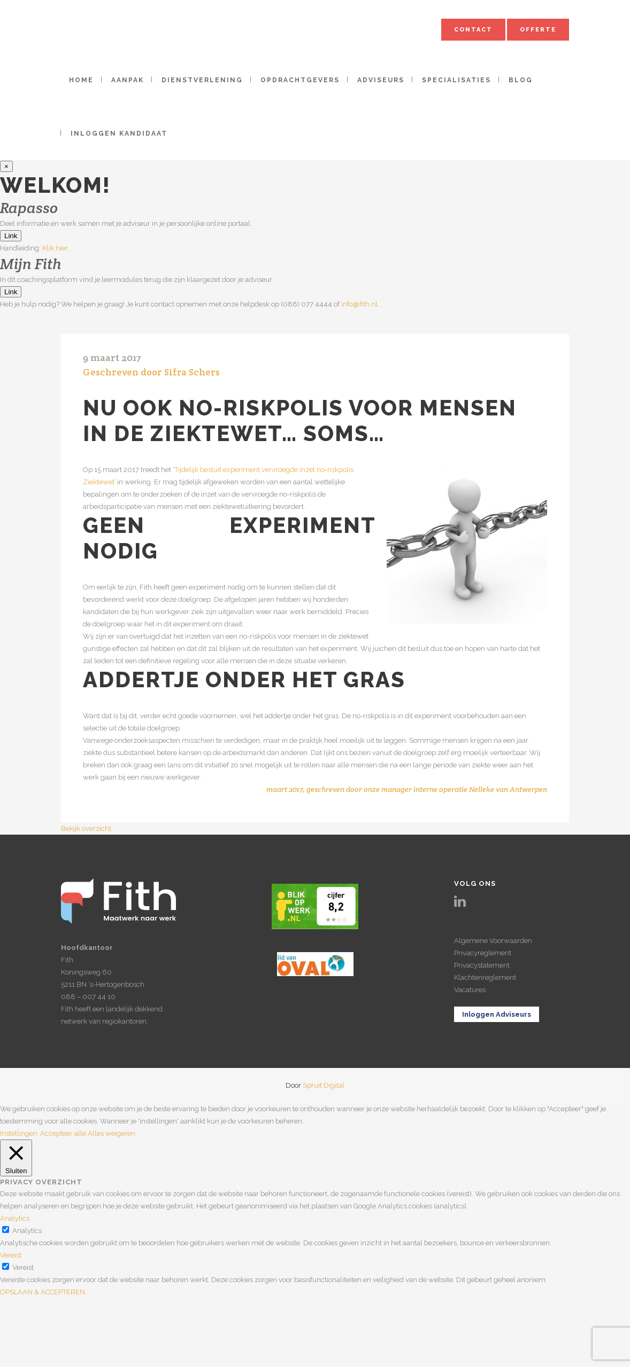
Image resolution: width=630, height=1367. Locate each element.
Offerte (538, 29)
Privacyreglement (482, 953)
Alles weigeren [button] (111, 1133)
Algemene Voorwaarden (493, 941)
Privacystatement (482, 965)
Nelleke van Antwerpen (508, 789)
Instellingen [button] (18, 1133)
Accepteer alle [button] (63, 1133)
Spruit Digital (323, 1085)
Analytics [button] (14, 1218)
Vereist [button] (10, 1255)
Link (10, 236)
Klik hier (55, 248)
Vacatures (470, 990)
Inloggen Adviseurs (496, 1014)
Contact (473, 29)
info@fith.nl (359, 304)
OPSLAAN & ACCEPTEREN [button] (42, 1292)
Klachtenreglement (485, 977)
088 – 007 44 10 (88, 997)
